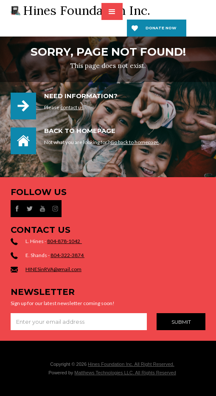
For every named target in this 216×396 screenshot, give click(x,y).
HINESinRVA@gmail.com (53, 269)
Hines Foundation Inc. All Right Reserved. (131, 364)
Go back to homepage (134, 142)
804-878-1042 (64, 241)
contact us (72, 107)
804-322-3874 (67, 255)
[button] (112, 11)
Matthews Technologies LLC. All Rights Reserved (125, 372)
